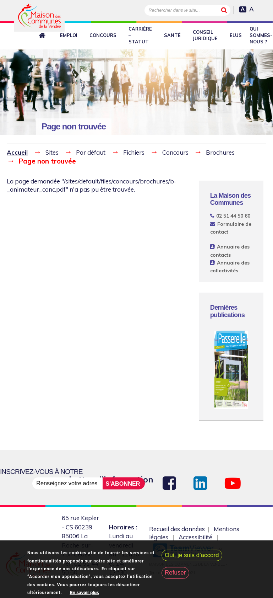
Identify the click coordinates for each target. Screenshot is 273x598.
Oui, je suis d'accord (192, 555)
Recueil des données (177, 529)
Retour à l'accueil (43, 35)
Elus (236, 35)
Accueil (17, 152)
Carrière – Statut (140, 35)
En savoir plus (84, 592)
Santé (172, 35)
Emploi (68, 35)
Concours (102, 35)
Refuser (175, 573)
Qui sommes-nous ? (261, 35)
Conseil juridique (205, 35)
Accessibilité (195, 537)
